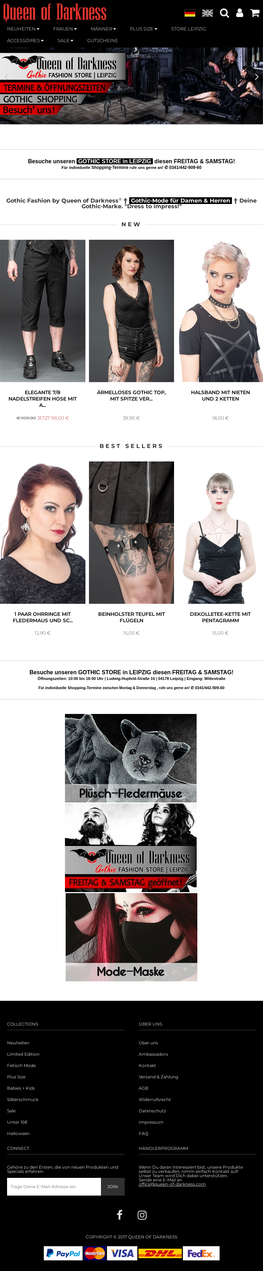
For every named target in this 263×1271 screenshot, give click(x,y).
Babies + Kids (21, 1088)
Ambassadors (153, 1054)
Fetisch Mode (21, 1065)
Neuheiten (18, 1043)
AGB (143, 1088)
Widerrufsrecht (155, 1099)
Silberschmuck (22, 1099)
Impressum (151, 1122)
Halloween (18, 1133)
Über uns (148, 1043)
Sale (11, 1111)
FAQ (143, 1133)
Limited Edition (23, 1054)
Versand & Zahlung (158, 1077)
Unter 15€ (17, 1122)
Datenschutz (152, 1111)
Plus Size (16, 1077)
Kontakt (147, 1065)
